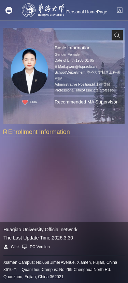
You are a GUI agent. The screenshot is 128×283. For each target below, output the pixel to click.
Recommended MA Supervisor (86, 101)
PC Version (40, 246)
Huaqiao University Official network (40, 229)
